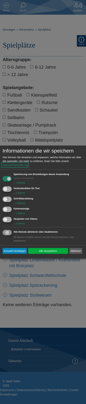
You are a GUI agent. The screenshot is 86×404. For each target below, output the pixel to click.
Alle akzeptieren (48, 250)
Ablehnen (75, 250)
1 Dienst (19, 182)
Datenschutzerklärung (15, 165)
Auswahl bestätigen (15, 250)
